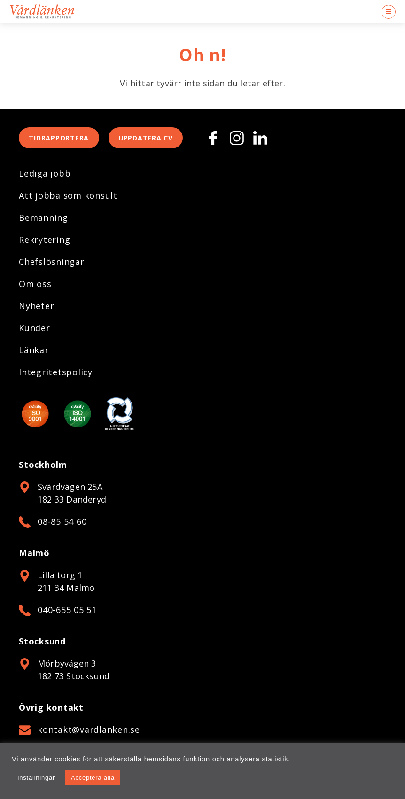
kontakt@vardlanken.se (89, 732)
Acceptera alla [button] (93, 777)
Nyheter (36, 309)
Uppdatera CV (161, 139)
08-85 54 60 (62, 524)
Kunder (34, 331)
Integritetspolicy (56, 375)
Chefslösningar (52, 265)
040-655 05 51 (67, 613)
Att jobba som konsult (68, 198)
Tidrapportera (64, 139)
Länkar (34, 353)
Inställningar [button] (36, 777)
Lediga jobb (44, 176)
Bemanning (43, 220)
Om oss (35, 287)
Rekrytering (44, 242)
